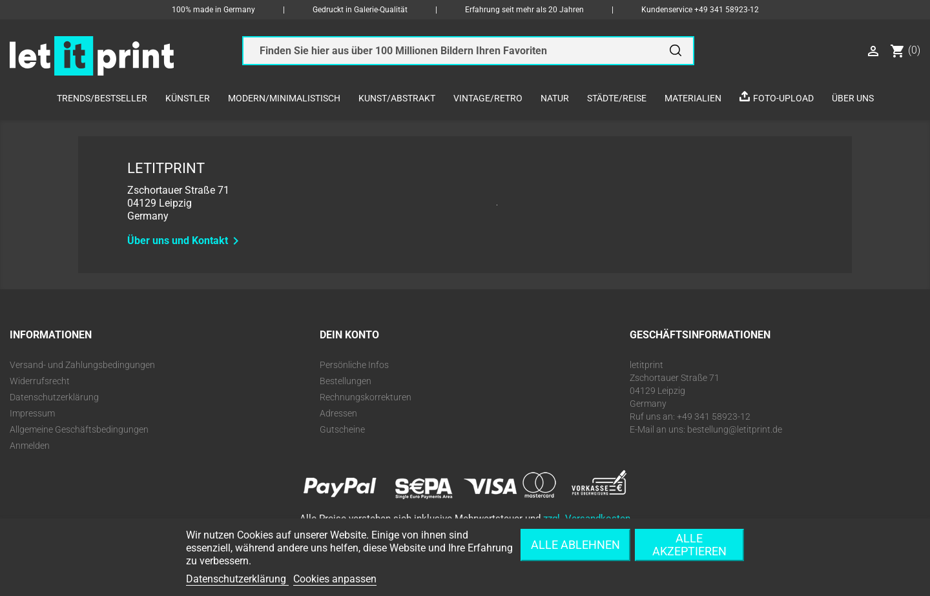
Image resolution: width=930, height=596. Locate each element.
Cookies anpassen (335, 579)
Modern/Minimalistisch (284, 98)
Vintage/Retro (487, 98)
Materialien (693, 98)
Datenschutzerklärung (54, 397)
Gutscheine (342, 429)
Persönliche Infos (354, 365)
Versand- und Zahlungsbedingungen (82, 365)
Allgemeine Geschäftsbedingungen (79, 429)
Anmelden (30, 445)
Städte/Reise (616, 98)
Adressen (338, 413)
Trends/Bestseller (102, 98)
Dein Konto (349, 335)
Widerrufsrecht (40, 381)
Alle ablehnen (575, 544)
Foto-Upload (783, 98)
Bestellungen (345, 381)
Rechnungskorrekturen (365, 397)
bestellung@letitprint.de (734, 429)
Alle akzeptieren (689, 544)
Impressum (32, 413)
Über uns (853, 98)
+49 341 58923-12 (726, 9)
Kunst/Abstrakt (396, 98)
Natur (555, 98)
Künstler (187, 98)
